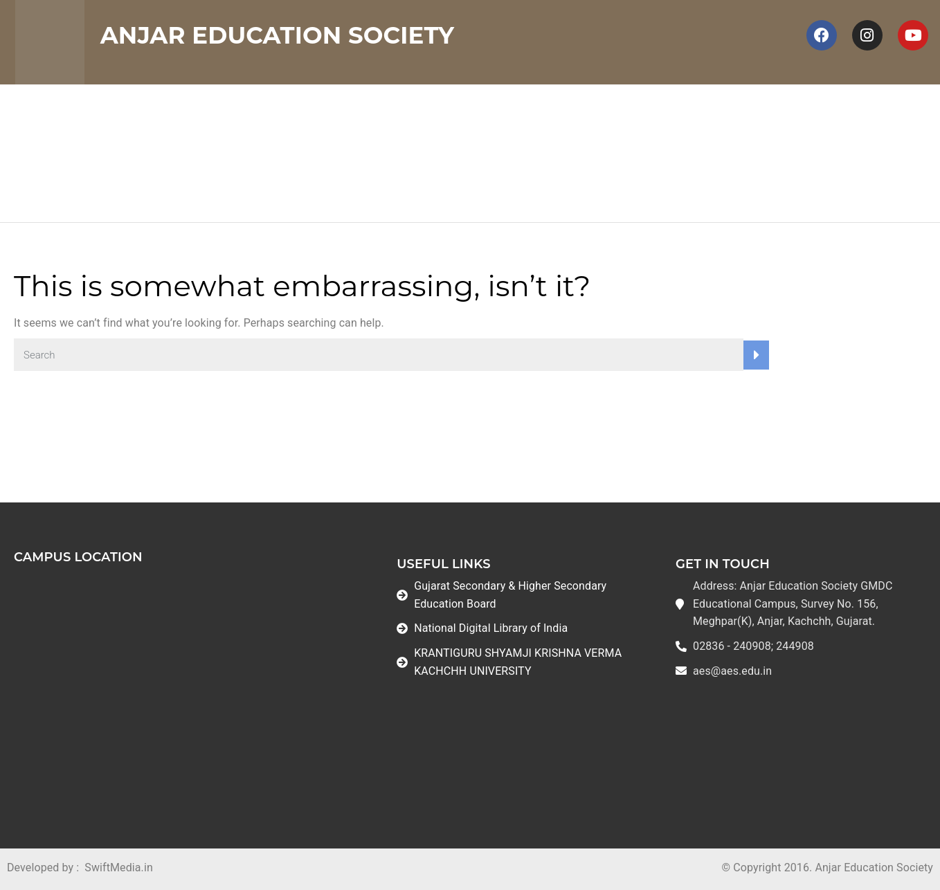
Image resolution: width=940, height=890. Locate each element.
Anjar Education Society (277, 35)
